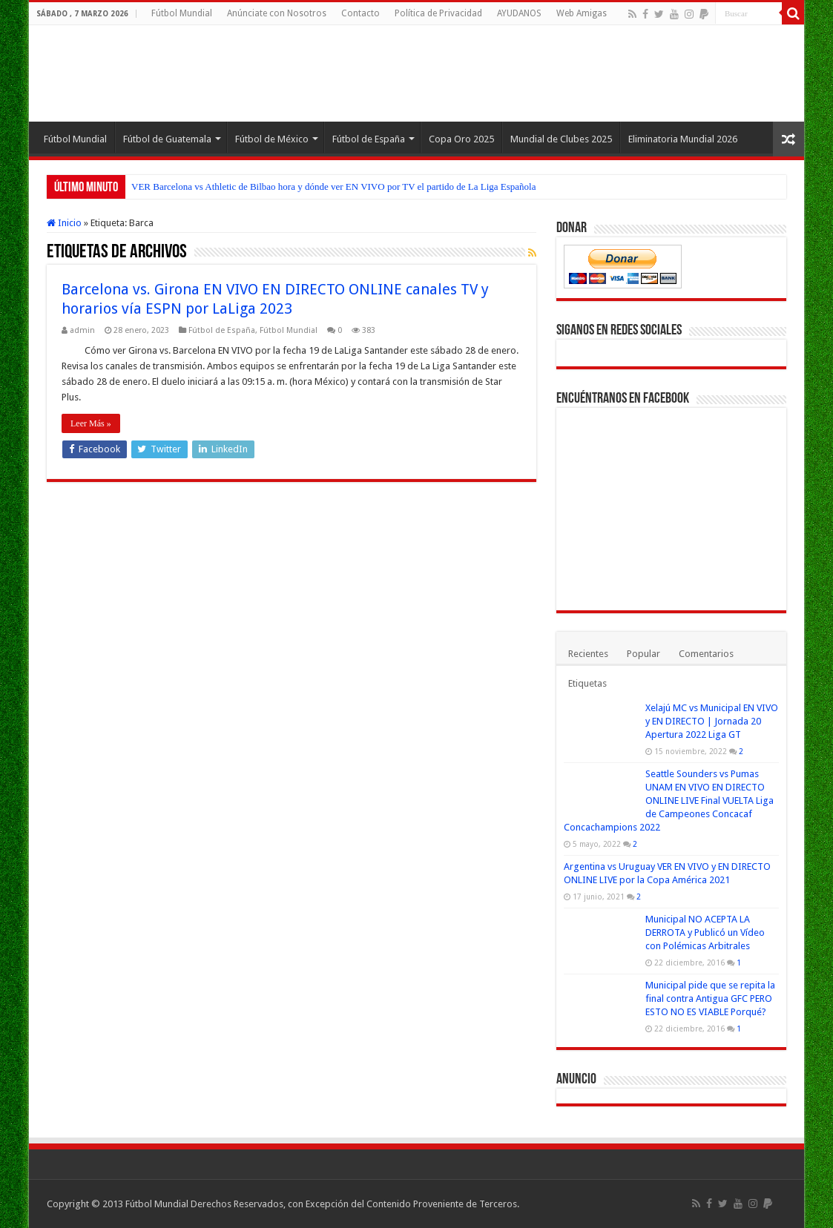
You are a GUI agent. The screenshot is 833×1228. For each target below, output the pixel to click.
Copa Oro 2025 (461, 139)
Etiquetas (587, 683)
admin (82, 330)
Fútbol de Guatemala (167, 139)
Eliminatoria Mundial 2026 (682, 139)
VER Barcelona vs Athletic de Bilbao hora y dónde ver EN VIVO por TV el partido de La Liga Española (333, 186)
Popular (643, 653)
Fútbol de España (368, 139)
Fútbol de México (272, 139)
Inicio (64, 222)
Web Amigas (581, 13)
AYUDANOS (519, 13)
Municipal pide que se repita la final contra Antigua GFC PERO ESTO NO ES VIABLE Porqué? (710, 998)
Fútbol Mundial (181, 13)
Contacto (360, 13)
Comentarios (706, 653)
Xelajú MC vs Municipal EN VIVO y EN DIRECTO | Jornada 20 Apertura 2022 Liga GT (711, 721)
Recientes (588, 653)
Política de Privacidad (438, 13)
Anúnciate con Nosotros (276, 13)
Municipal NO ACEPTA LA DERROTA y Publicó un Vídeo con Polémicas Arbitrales (705, 932)
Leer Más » (90, 423)
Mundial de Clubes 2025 (561, 139)
